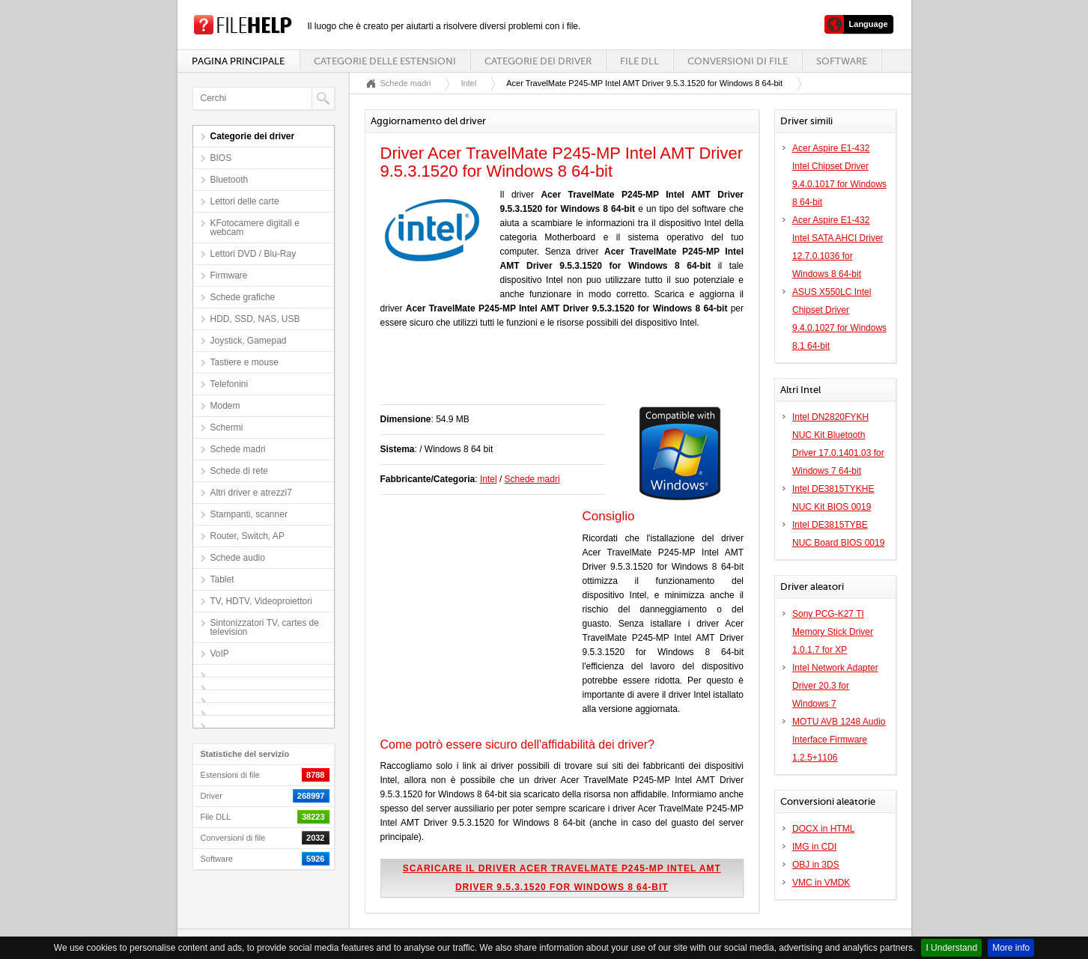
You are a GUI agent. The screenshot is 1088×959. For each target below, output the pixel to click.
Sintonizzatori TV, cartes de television (264, 627)
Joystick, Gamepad (248, 340)
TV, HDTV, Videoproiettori (261, 601)
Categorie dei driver (538, 61)
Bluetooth (229, 179)
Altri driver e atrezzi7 (251, 492)
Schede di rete (239, 471)
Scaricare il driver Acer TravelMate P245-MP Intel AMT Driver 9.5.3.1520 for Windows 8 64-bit (562, 877)
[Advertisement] (555, 374)
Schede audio (237, 557)
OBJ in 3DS (815, 864)
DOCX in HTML (823, 828)
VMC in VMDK (821, 882)
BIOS (221, 158)
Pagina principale (238, 61)
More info (1011, 948)
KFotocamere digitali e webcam (255, 227)
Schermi (226, 427)
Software (841, 61)
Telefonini (229, 384)
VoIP (219, 653)
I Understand (951, 948)
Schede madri (238, 449)
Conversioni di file (737, 61)
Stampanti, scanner (249, 514)
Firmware (229, 275)
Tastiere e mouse (244, 362)
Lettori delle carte (244, 201)
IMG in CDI (814, 846)
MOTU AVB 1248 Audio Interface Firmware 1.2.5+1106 (839, 739)
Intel (468, 83)
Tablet (222, 579)
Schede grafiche (243, 297)
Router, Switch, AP (247, 536)
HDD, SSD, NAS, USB (255, 319)
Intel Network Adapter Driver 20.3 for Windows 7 (835, 686)
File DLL (639, 61)
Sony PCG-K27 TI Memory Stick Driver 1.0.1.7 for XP (832, 632)
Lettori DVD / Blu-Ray (253, 254)
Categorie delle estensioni (385, 61)
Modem (225, 406)
